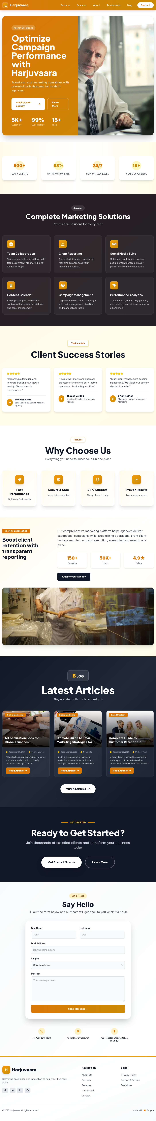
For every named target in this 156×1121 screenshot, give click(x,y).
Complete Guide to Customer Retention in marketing (125, 742)
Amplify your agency (28, 104)
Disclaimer (126, 1085)
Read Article (18, 770)
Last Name (85, 928)
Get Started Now (61, 862)
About (96, 5)
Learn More (55, 104)
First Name (36, 928)
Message (35, 973)
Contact (145, 5)
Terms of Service (130, 1080)
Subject (35, 958)
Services (65, 5)
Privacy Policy (128, 1075)
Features (81, 5)
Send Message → (78, 1008)
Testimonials (113, 5)
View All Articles (78, 788)
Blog (129, 5)
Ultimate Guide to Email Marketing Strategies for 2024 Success (74, 742)
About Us (87, 1075)
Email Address (38, 943)
